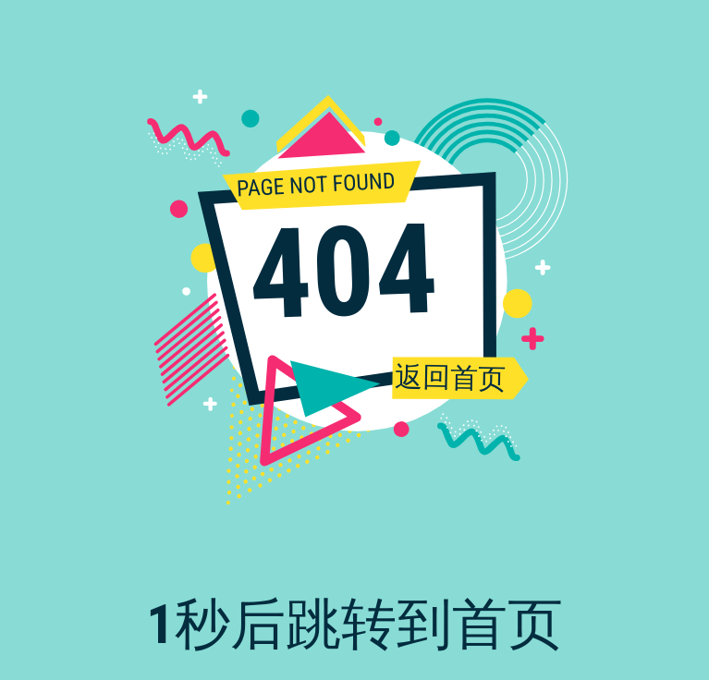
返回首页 (450, 377)
